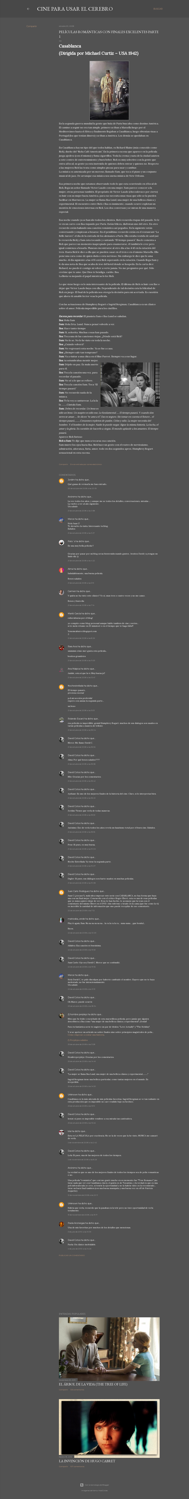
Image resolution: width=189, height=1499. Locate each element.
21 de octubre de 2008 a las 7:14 (81, 605)
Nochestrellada (75, 685)
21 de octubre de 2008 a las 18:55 (81, 832)
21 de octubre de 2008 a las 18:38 (82, 764)
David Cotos (74, 738)
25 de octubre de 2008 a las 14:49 (82, 1061)
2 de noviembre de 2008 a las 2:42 (82, 1142)
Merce (71, 519)
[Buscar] (158, 8)
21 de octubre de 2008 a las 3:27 (81, 533)
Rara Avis (72, 646)
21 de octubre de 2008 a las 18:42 (82, 781)
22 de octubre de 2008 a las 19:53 (82, 950)
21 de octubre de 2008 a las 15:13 (81, 710)
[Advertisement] (109, 1284)
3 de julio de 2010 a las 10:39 (79, 1232)
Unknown (73, 1094)
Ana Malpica (74, 668)
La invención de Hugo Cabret (87, 1461)
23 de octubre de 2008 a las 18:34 (82, 1006)
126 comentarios (77, 1390)
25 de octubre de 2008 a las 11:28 (81, 1044)
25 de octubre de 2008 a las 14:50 (82, 1086)
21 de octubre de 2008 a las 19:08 (82, 883)
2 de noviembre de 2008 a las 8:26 (82, 1159)
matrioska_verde (76, 919)
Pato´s (71, 541)
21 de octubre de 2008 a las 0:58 (81, 511)
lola (69, 1131)
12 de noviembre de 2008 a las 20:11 (83, 1195)
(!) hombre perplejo (77, 1014)
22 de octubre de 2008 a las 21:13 (81, 989)
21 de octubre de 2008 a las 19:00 (82, 849)
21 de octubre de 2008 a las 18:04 (82, 730)
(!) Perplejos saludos (78, 1040)
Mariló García (74, 613)
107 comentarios (77, 1466)
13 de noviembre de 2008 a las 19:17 (82, 1215)
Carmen (72, 591)
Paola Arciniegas (76, 1223)
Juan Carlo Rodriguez (79, 891)
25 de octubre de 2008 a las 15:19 (81, 1106)
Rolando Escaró (76, 718)
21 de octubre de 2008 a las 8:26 (81, 638)
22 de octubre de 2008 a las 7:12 (81, 910)
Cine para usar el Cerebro (75, 8)
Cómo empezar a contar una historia (86, 1034)
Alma (70, 569)
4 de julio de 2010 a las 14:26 (79, 1249)
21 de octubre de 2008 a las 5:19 (81, 583)
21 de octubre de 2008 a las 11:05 (81, 660)
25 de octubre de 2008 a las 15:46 (82, 1123)
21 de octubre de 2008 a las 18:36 (81, 747)
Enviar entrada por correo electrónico (86, 464)
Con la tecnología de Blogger (94, 1485)
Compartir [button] (31, 26)
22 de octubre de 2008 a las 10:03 (82, 933)
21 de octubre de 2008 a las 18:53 (81, 815)
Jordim (71, 479)
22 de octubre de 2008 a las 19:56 (82, 967)
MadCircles (103, 1490)
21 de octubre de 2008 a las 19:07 (82, 866)
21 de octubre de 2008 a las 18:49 (82, 798)
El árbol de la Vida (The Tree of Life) (93, 1384)
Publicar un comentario (72, 1255)
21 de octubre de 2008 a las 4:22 (81, 560)
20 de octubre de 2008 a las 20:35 (82, 488)
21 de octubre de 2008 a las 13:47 (81, 677)
